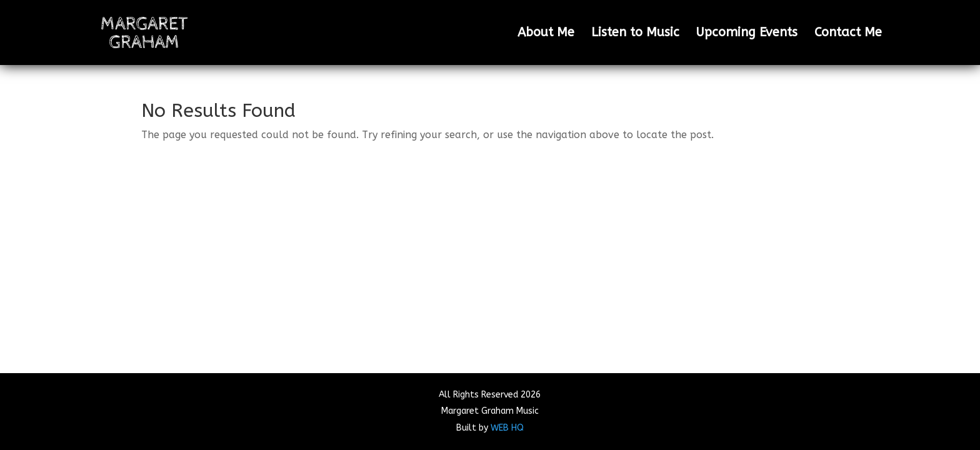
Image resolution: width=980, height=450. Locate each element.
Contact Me (848, 33)
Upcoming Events (747, 33)
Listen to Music (635, 33)
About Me (546, 33)
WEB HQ (507, 427)
